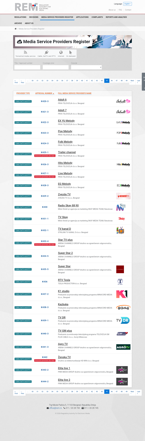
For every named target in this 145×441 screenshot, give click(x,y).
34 (52, 81)
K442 (44, 357)
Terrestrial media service (25, 53)
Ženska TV (64, 357)
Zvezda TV (64, 194)
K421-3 (45, 112)
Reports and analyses (116, 17)
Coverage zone (48, 63)
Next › (132, 81)
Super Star (64, 266)
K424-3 (45, 143)
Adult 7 (62, 110)
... (27, 81)
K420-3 (45, 101)
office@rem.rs (55, 408)
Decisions (33, 17)
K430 (44, 207)
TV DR (62, 317)
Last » (138, 81)
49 (127, 81)
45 (107, 81)
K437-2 (45, 294)
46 (112, 81)
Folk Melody (65, 141)
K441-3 (45, 347)
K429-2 (45, 196)
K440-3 (45, 333)
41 (87, 81)
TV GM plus (65, 330)
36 (62, 81)
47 (117, 81)
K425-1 (45, 152)
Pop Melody (65, 131)
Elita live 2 (64, 379)
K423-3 (45, 133)
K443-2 (45, 370)
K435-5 (45, 269)
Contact (128, 10)
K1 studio (63, 291)
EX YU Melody (66, 120)
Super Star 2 (65, 252)
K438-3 (45, 307)
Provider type (23, 93)
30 (32, 81)
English (127, 4)
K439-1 (45, 320)
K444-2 (45, 381)
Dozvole (74, 63)
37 (67, 81)
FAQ (120, 10)
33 (47, 81)
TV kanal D (64, 228)
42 (92, 81)
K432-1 (45, 230)
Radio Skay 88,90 (68, 205)
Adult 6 (62, 99)
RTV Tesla (64, 279)
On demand (70, 53)
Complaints (97, 17)
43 (97, 81)
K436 (44, 281)
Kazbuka (63, 304)
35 (57, 81)
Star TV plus (65, 239)
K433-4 (45, 241)
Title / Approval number (23, 63)
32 (42, 81)
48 (122, 81)
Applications (82, 17)
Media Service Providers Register (57, 17)
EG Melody (64, 183)
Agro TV (63, 344)
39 (77, 81)
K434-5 (45, 256)
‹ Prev (22, 81)
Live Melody (65, 173)
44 (102, 81)
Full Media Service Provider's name (75, 93)
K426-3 (45, 164)
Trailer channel (67, 152)
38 (72, 81)
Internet (61, 53)
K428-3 (45, 185)
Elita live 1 (64, 368)
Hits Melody (65, 162)
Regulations (20, 17)
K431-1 (45, 218)
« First (16, 81)
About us (112, 10)
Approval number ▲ (44, 93)
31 (37, 81)
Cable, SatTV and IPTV (47, 53)
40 (82, 81)
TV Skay (63, 217)
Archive (18, 23)
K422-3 (45, 122)
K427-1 (45, 173)
